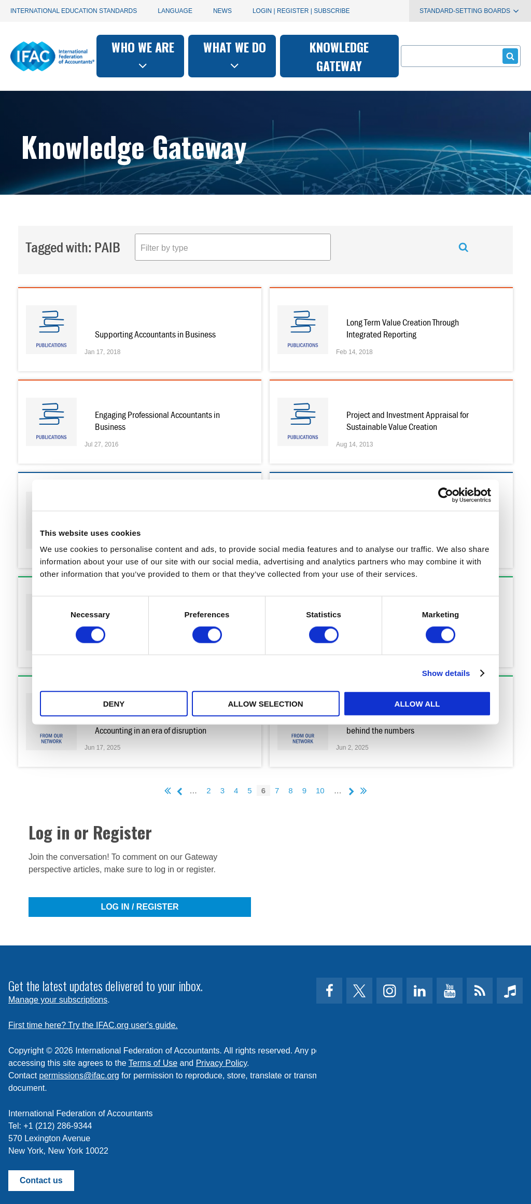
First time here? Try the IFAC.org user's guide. (93, 1025)
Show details (446, 672)
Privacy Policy (221, 1063)
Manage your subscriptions (57, 999)
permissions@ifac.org (79, 1075)
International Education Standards (73, 11)
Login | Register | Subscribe (301, 11)
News (222, 11)
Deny (114, 703)
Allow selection (265, 703)
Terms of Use (153, 1063)
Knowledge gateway (339, 56)
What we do (234, 54)
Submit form (508, 55)
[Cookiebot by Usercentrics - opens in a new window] (445, 495)
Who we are (142, 54)
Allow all (417, 703)
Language (175, 11)
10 (320, 790)
